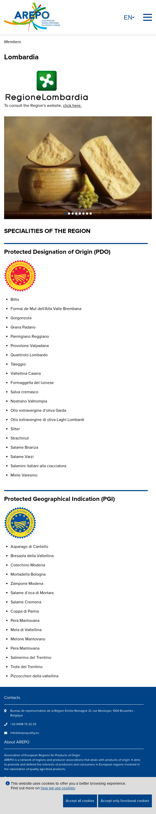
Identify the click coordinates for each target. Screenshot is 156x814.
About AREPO (16, 742)
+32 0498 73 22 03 (23, 724)
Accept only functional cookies (125, 801)
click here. (72, 105)
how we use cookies (58, 788)
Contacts (12, 697)
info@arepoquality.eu (24, 733)
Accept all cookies (80, 801)
